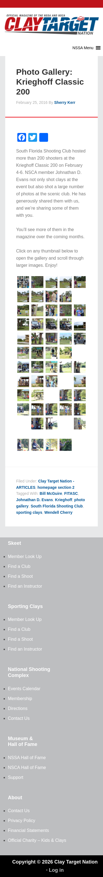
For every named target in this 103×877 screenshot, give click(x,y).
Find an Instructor (25, 586)
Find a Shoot (20, 576)
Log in (56, 870)
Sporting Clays (25, 606)
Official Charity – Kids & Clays (37, 840)
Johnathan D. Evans (34, 500)
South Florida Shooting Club (57, 506)
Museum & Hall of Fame (22, 741)
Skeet (14, 543)
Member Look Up (25, 556)
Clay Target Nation (51, 20)
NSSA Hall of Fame (27, 757)
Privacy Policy (21, 820)
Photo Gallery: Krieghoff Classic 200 (50, 81)
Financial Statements (28, 830)
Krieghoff (63, 500)
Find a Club (19, 566)
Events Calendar (24, 688)
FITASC (71, 493)
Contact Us (19, 718)
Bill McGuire (51, 493)
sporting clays (29, 512)
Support (15, 777)
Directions (17, 708)
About (15, 797)
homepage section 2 (56, 487)
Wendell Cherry (58, 512)
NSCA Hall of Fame (27, 767)
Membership (20, 698)
